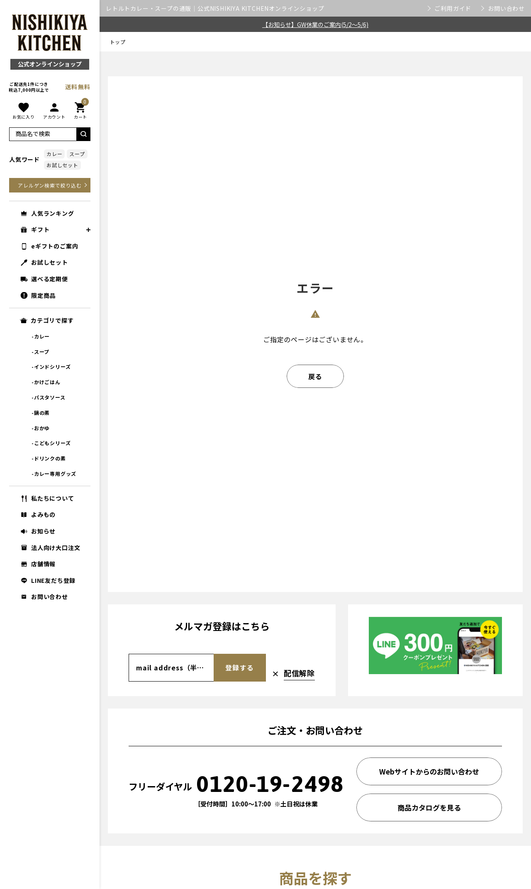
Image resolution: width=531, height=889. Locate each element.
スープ (77, 153)
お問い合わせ (506, 8)
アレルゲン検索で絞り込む (50, 185)
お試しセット (62, 164)
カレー (54, 153)
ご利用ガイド (452, 8)
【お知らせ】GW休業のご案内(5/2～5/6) (315, 24)
